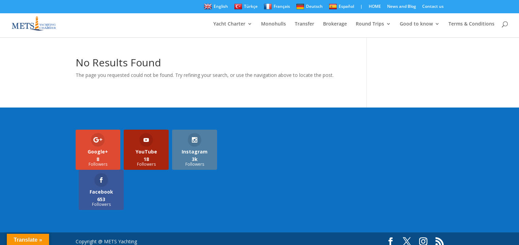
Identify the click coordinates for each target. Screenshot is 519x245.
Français (277, 6)
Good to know (416, 24)
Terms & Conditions (471, 24)
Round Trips (370, 24)
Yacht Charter (229, 24)
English (216, 6)
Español (341, 6)
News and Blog (401, 6)
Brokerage (335, 24)
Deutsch (309, 6)
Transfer (304, 24)
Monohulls (273, 24)
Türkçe (246, 6)
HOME (375, 6)
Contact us (433, 6)
